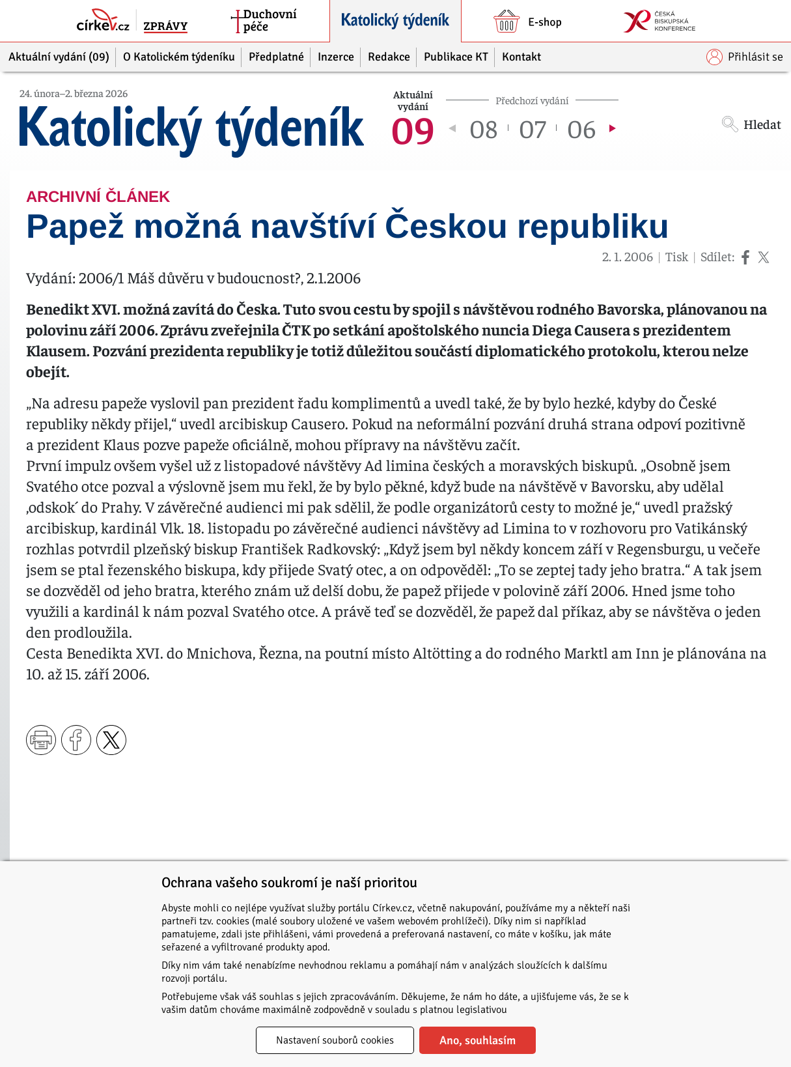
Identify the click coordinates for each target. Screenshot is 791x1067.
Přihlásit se (744, 57)
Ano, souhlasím (477, 1040)
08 (483, 127)
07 (532, 127)
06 (581, 127)
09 (413, 127)
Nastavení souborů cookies (335, 1040)
